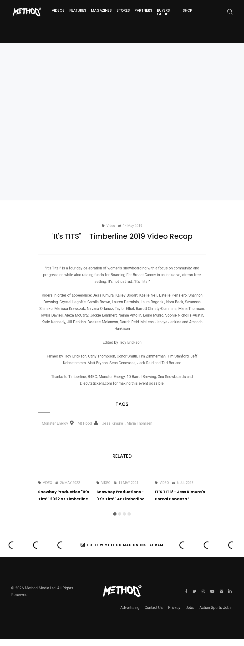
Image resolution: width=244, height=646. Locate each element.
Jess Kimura (112, 423)
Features (77, 10)
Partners (143, 10)
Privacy (174, 607)
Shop (187, 10)
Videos (58, 10)
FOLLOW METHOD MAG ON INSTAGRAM (122, 545)
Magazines (101, 10)
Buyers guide (163, 12)
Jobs (190, 607)
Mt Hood (84, 423)
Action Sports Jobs (215, 607)
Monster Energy (55, 423)
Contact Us (154, 607)
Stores (123, 10)
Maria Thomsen (139, 423)
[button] (115, 514)
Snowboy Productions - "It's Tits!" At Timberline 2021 (120, 499)
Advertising (129, 607)
